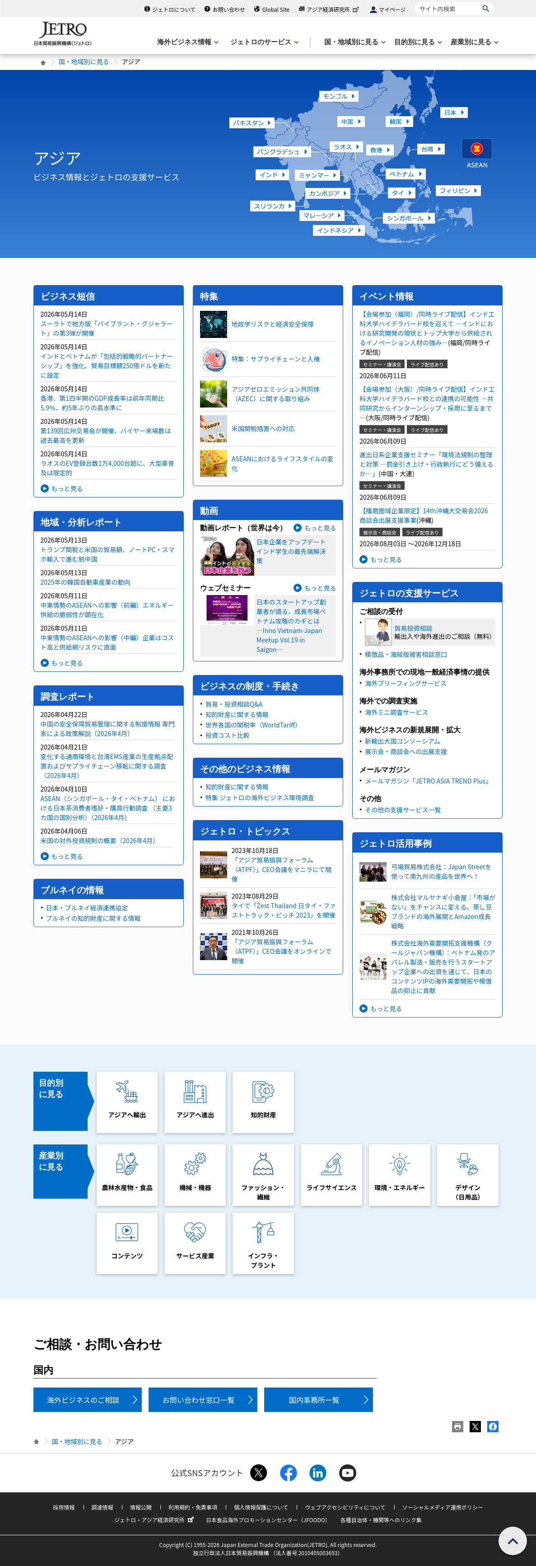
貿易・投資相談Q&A (233, 703)
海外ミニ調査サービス (396, 712)
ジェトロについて (174, 9)
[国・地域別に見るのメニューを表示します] (354, 42)
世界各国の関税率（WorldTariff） (253, 724)
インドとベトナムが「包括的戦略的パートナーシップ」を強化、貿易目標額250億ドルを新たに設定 (107, 366)
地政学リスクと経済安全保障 (273, 323)
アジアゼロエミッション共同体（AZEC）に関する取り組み (276, 393)
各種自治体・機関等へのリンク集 (381, 1520)
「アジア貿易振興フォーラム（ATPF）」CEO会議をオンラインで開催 (281, 951)
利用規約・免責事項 (192, 1507)
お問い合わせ (229, 9)
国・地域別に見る (84, 61)
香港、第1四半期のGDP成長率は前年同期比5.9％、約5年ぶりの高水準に (102, 403)
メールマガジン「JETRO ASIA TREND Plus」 (428, 780)
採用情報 (64, 1507)
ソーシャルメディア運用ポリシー (442, 1507)
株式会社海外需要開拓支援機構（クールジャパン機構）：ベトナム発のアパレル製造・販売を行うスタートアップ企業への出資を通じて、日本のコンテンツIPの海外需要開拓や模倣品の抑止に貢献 (443, 966)
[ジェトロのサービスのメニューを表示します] (263, 42)
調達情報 (102, 1507)
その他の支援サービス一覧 (403, 809)
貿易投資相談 (413, 628)
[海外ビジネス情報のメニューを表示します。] (187, 42)
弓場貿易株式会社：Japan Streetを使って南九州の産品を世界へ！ (441, 871)
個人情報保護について (261, 1507)
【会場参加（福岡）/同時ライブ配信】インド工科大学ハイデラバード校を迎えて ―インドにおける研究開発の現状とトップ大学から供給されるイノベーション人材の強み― (427, 328)
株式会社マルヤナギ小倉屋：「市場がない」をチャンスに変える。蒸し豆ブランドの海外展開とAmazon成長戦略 (443, 911)
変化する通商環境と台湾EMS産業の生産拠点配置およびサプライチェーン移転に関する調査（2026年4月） (107, 766)
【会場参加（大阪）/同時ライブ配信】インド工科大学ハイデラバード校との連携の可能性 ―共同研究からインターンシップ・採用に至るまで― (427, 403)
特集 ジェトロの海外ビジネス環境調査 (259, 797)
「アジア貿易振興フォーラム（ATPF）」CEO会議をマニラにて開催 (281, 869)
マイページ (392, 9)
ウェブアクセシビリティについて (345, 1507)
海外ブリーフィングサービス (406, 683)
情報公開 (141, 1507)
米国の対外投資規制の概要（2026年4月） (100, 840)
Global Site (275, 9)
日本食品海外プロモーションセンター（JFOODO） (268, 1520)
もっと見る (67, 488)
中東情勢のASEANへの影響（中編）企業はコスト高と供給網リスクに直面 (107, 642)
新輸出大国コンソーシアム (402, 740)
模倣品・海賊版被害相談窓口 (406, 654)
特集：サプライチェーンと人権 (276, 358)
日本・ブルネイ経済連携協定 (87, 907)
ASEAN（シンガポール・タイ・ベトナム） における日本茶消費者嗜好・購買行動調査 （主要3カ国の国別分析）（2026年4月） (108, 808)
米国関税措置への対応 (263, 428)
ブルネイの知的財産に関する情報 (93, 918)
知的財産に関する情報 (237, 714)
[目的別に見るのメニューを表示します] (417, 42)
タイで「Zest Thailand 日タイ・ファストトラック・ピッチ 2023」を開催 (284, 910)
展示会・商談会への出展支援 (406, 751)
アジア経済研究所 (334, 9)
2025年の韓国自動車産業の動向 (86, 581)
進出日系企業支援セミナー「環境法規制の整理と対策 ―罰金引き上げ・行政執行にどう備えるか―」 (426, 464)
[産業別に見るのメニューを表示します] (474, 42)
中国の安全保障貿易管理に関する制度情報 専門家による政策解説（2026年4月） (108, 728)
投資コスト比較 (227, 735)
